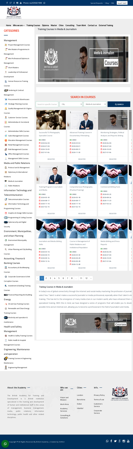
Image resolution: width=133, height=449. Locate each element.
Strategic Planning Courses (16, 104)
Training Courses (33, 25)
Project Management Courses (17, 44)
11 (81, 278)
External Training (106, 25)
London (80, 395)
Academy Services (64, 410)
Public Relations (12, 185)
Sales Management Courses (16, 135)
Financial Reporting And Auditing (18, 294)
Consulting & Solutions (65, 416)
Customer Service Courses (16, 117)
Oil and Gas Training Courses (16, 304)
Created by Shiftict (57, 441)
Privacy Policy (99, 395)
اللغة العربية (122, 3)
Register (51, 159)
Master (54, 25)
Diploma (45, 25)
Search (119, 104)
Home (8, 25)
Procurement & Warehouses (16, 99)
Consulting (69, 25)
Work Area (64, 404)
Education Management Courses (18, 140)
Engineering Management (15, 367)
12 (86, 278)
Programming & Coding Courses (18, 217)
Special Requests (97, 3)
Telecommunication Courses (16, 199)
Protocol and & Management (16, 167)
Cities (61, 25)
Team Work (81, 25)
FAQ (112, 3)
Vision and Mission (64, 398)
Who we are (18, 25)
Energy (7, 299)
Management (10, 40)
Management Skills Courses (16, 158)
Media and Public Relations (17, 163)
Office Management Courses (16, 154)
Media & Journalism (13, 181)
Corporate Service (98, 412)
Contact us (92, 25)
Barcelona (81, 399)
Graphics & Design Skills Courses (18, 213)
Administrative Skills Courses (16, 131)
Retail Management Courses (16, 144)
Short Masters (11, 67)
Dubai (79, 403)
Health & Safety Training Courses (18, 335)
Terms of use (99, 399)
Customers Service (98, 405)
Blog (107, 3)
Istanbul (80, 408)
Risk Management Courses (16, 149)
